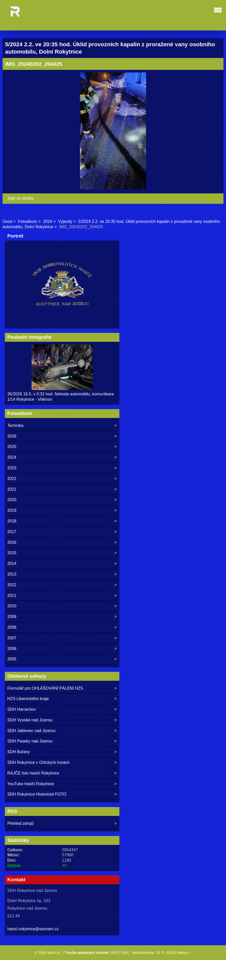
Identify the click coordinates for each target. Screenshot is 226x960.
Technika (15, 425)
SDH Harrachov (21, 709)
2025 (12, 446)
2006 (12, 648)
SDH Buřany (18, 752)
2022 (12, 478)
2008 (12, 627)
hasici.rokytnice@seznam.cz (33, 929)
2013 (12, 574)
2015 (12, 553)
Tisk (124, 953)
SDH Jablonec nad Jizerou (31, 731)
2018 (12, 521)
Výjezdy (65, 221)
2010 (12, 606)
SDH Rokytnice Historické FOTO (36, 794)
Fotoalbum (27, 221)
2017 (12, 532)
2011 (12, 595)
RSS (115, 953)
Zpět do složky (20, 198)
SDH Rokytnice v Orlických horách (38, 762)
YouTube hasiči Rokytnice (30, 784)
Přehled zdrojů (20, 823)
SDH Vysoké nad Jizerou (29, 720)
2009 (12, 616)
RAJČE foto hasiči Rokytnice (33, 773)
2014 (12, 563)
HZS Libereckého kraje (28, 698)
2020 (12, 500)
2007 (12, 638)
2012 (12, 585)
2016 (12, 542)
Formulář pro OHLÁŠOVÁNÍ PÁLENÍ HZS (45, 688)
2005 (12, 659)
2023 (12, 468)
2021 (12, 489)
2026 (12, 436)
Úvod (7, 221)
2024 (47, 221)
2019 (12, 510)
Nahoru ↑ (184, 953)
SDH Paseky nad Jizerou (30, 741)
